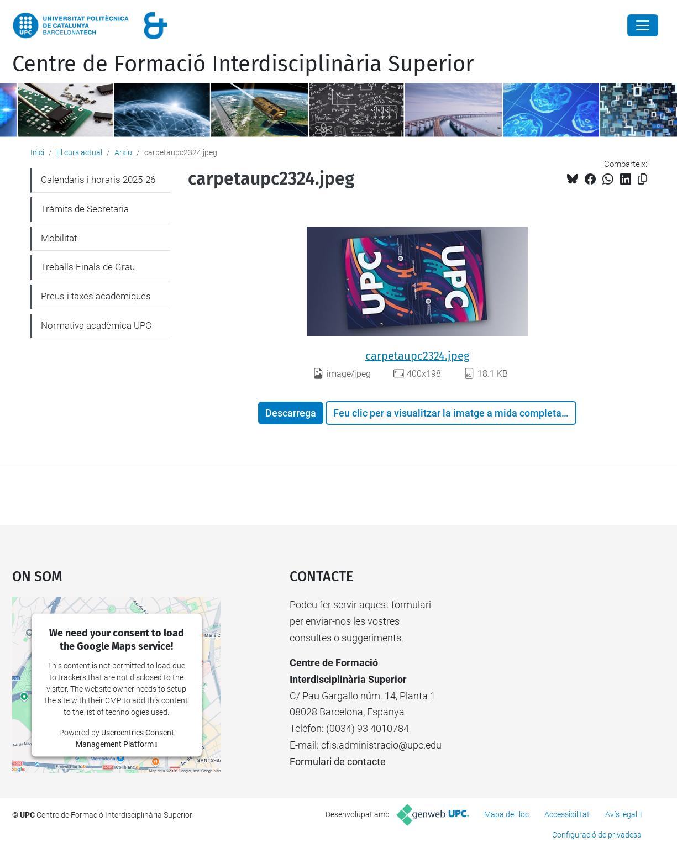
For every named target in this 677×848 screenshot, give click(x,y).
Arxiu (123, 152)
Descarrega (290, 413)
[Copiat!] (642, 179)
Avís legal (621, 814)
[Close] (642, 25)
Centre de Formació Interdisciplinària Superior (243, 64)
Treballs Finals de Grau (88, 266)
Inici (37, 152)
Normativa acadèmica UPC (96, 325)
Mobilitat (59, 238)
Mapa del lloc (506, 814)
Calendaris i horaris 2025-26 (98, 179)
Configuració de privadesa (597, 834)
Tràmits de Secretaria (85, 208)
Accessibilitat (567, 814)
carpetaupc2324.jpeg (417, 355)
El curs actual (79, 152)
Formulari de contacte (338, 761)
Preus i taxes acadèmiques (96, 296)
